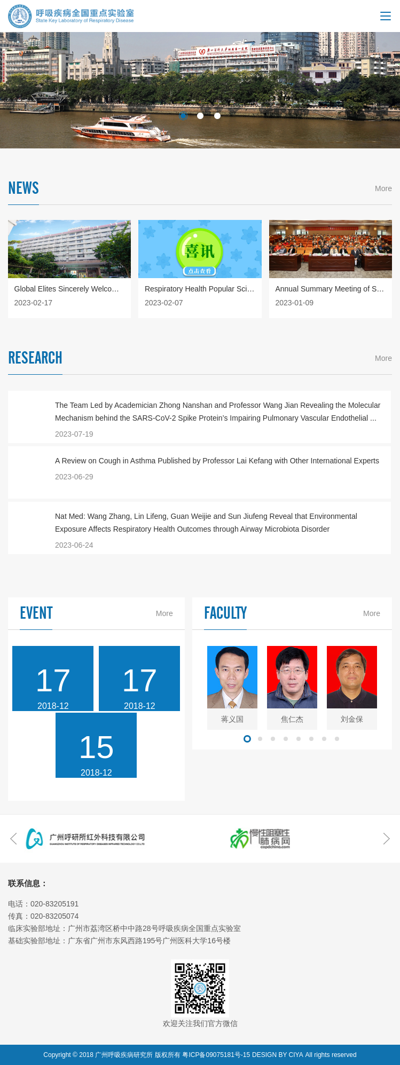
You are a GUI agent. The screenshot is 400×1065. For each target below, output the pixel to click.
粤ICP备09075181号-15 (216, 1055)
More (383, 188)
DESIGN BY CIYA (277, 1055)
